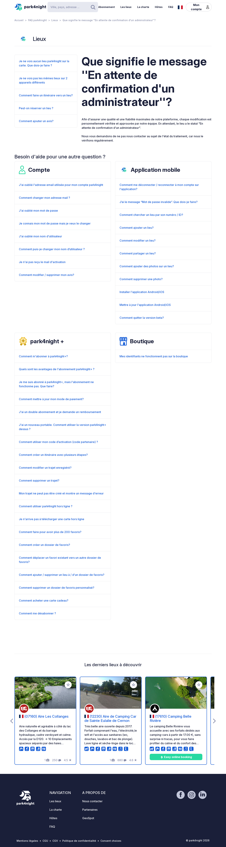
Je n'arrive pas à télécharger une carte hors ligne (51, 519)
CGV (55, 840)
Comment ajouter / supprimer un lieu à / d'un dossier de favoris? (61, 575)
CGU (45, 840)
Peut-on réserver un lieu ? (36, 108)
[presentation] (11, 720)
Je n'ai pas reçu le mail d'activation (42, 262)
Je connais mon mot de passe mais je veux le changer (55, 223)
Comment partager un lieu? (138, 253)
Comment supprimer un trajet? (39, 480)
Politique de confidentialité (79, 840)
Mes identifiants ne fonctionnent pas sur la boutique (154, 356)
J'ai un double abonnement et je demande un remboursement (60, 412)
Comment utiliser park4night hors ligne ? (45, 506)
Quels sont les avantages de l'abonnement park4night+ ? (56, 369)
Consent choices (110, 840)
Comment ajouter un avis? (36, 121)
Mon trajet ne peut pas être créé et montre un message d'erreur (61, 493)
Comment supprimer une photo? (141, 279)
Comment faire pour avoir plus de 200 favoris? (50, 532)
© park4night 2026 (197, 840)
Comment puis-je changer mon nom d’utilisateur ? (52, 249)
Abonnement (106, 6)
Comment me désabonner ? (37, 613)
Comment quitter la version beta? (142, 317)
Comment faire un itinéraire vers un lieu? (46, 95)
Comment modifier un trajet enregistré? (45, 467)
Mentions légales (27, 840)
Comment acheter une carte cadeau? (43, 600)
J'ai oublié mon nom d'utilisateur (40, 236)
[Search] (72, 7)
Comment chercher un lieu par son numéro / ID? (151, 215)
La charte (143, 6)
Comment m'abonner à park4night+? (43, 356)
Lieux (54, 20)
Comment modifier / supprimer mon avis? (46, 275)
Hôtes (159, 6)
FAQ (170, 6)
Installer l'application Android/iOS (142, 292)
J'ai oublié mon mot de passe (38, 210)
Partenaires (89, 809)
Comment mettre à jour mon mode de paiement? (51, 399)
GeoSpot (88, 818)
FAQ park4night (37, 20)
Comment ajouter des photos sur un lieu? (147, 266)
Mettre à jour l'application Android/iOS (145, 305)
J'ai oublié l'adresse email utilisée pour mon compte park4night (61, 185)
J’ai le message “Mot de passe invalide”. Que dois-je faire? (159, 202)
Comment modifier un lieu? (138, 240)
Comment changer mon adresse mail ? (44, 197)
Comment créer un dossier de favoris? (44, 545)
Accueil (18, 20)
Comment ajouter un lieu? (137, 227)
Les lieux (126, 6)
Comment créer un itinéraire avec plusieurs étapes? (53, 455)
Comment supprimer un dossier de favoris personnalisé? (56, 587)
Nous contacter (92, 801)
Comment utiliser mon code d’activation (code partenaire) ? (58, 442)
